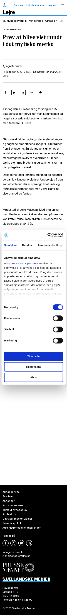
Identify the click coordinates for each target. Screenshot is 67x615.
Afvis (33, 377)
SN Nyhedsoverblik (15, 20)
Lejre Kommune (12, 29)
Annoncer (8, 500)
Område (50, 20)
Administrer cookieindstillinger (22, 527)
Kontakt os (9, 514)
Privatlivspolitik (12, 523)
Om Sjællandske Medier (17, 518)
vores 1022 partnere (24, 263)
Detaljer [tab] (27, 245)
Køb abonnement (35, 5)
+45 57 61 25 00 (22, 599)
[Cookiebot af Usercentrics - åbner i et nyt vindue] (48, 235)
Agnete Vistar (14, 66)
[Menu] (63, 5)
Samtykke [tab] (10, 245)
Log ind (52, 5)
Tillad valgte (33, 366)
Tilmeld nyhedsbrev (15, 509)
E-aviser (18, 5)
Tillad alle (33, 356)
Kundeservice (11, 491)
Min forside (36, 20)
